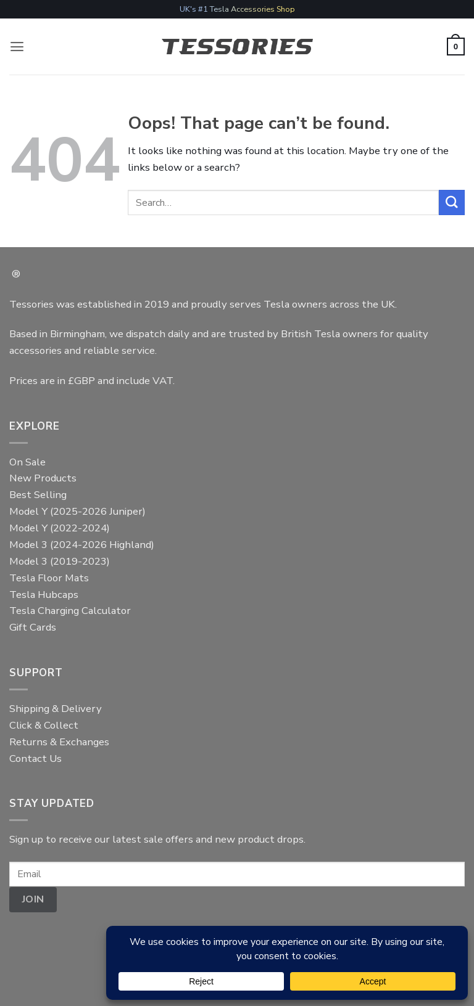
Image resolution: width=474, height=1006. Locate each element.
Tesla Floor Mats (49, 578)
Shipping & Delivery (55, 708)
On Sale (27, 462)
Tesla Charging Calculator (70, 610)
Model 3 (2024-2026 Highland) (81, 545)
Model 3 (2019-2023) (59, 561)
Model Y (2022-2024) (59, 528)
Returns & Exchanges (59, 742)
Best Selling (38, 495)
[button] (17, 46)
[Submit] (452, 202)
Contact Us (35, 758)
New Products (43, 478)
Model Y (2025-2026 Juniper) (77, 511)
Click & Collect (43, 725)
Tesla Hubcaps (43, 594)
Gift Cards (32, 627)
